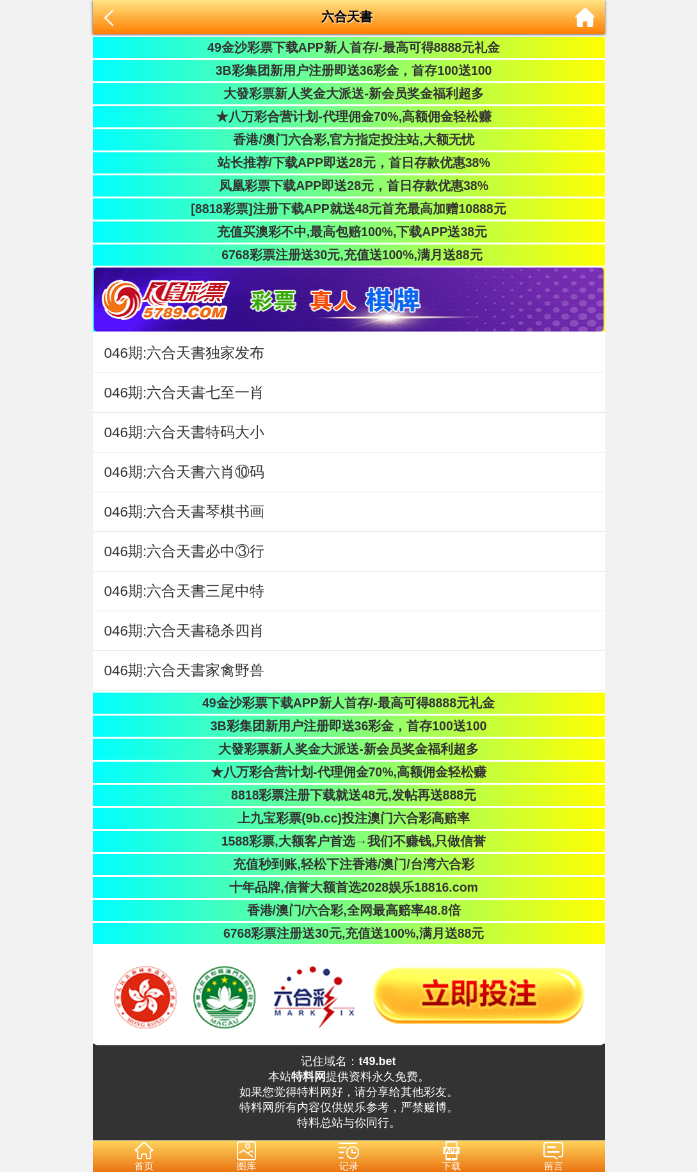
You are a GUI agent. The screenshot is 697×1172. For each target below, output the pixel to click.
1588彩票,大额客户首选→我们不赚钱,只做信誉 (348, 841)
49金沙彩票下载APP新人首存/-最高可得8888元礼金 (348, 47)
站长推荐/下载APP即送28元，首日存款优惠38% (348, 163)
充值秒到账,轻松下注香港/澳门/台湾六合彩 (348, 864)
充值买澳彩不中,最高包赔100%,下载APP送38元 (348, 232)
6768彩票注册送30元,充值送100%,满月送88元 (348, 255)
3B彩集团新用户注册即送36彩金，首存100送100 (348, 70)
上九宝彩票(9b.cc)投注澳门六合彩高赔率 (348, 818)
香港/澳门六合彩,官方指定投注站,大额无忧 (348, 139)
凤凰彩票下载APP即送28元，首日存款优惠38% (348, 186)
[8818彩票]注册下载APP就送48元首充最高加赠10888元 (348, 209)
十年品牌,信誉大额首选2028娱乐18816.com (348, 887)
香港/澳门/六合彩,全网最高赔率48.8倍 (348, 910)
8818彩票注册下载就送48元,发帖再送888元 (348, 795)
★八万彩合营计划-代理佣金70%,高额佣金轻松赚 (348, 116)
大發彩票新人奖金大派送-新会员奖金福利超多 (348, 93)
